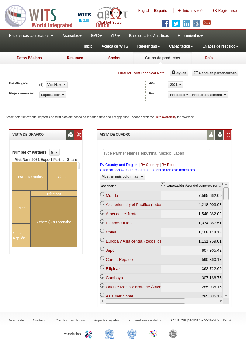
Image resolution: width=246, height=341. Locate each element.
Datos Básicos (29, 58)
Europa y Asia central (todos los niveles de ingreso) (151, 241)
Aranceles (71, 36)
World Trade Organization (153, 333)
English (144, 11)
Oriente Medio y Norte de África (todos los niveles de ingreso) (160, 287)
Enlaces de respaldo (220, 46)
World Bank (174, 333)
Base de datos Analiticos (149, 36)
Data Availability (166, 117)
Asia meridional (119, 296)
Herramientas (190, 36)
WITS (61, 15)
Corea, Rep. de (119, 259)
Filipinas (113, 268)
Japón (111, 250)
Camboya (114, 277)
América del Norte (121, 213)
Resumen (75, 58)
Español (161, 11)
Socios (114, 58)
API (115, 36)
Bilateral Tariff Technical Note (141, 73)
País (209, 58)
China (111, 232)
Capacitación (181, 46)
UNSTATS (132, 333)
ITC (89, 333)
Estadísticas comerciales (31, 36)
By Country (150, 165)
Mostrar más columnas (122, 176)
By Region (170, 165)
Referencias (148, 46)
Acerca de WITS (115, 46)
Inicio (88, 46)
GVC (96, 36)
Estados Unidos (119, 223)
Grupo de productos (162, 58)
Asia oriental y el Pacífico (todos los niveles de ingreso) (154, 204)
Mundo (112, 195)
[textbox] (156, 153)
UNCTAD (111, 333)
